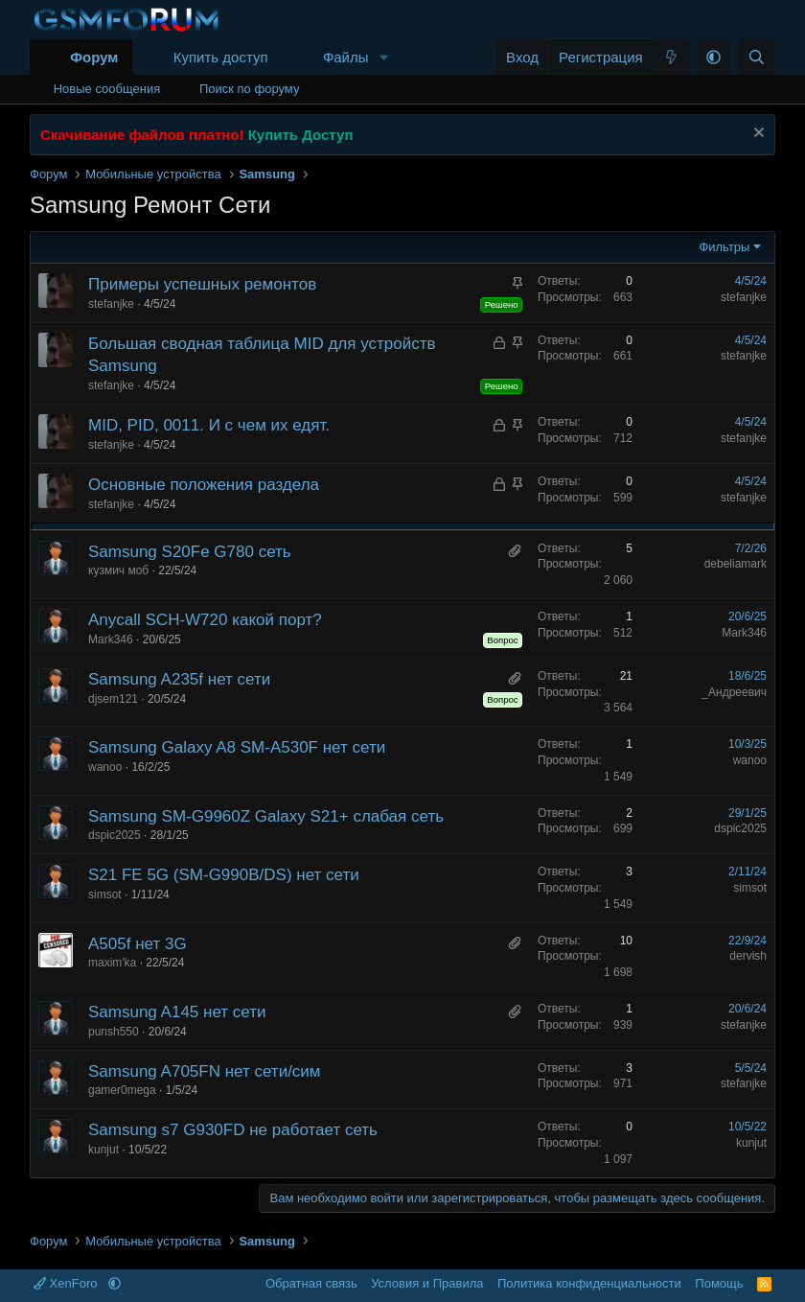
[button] (383, 57)
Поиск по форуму (249, 88)
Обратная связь (311, 1283)
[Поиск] (756, 57)
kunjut (103, 1149)
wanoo (105, 767)
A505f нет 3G (137, 944)
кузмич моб (118, 570)
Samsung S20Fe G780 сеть (189, 552)
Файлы (346, 57)
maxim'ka (112, 962)
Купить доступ (220, 57)
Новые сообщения (107, 88)
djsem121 (113, 699)
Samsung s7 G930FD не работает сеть (233, 1130)
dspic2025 (114, 835)
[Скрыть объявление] (756, 135)
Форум (94, 57)
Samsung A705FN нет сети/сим (204, 1071)
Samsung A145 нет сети (177, 1012)
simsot (105, 894)
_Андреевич (734, 692)
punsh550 (113, 1031)
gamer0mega (122, 1090)
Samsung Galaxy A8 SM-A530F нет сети (236, 747)
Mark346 (110, 639)
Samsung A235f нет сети (179, 679)
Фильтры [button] (724, 247)
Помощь (719, 1283)
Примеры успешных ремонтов (202, 284)
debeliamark (735, 563)
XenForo (67, 1283)
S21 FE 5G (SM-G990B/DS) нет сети (223, 875)
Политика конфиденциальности (589, 1283)
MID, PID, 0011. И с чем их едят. (209, 425)
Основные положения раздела (203, 485)
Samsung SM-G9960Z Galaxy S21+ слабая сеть (266, 816)
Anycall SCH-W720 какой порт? (205, 620)
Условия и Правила (427, 1283)
